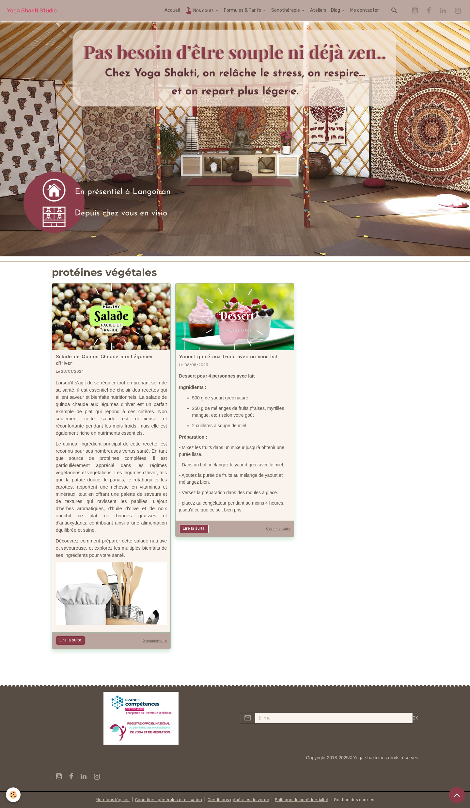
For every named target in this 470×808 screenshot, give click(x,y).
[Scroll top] (457, 795)
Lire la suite (70, 640)
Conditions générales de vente (238, 799)
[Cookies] (14, 794)
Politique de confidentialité (303, 799)
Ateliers (318, 10)
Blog (336, 10)
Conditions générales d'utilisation (165, 799)
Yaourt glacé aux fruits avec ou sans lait (228, 356)
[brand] (32, 10)
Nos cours (199, 10)
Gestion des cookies (359, 799)
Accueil (172, 10)
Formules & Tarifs (243, 10)
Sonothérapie (286, 10)
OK (415, 718)
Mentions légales (107, 799)
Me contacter (364, 10)
